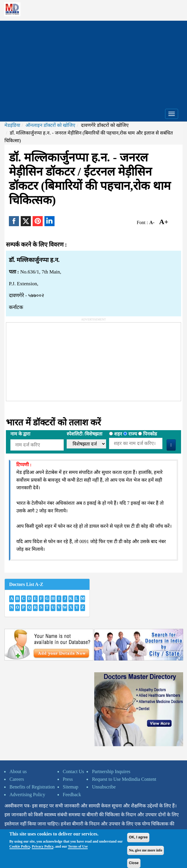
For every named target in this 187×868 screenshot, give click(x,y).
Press (68, 779)
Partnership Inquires (111, 771)
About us (18, 771)
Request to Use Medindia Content (124, 779)
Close (134, 863)
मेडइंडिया (12, 125)
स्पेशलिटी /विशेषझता (84, 433)
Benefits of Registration (32, 786)
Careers (16, 779)
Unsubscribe (104, 786)
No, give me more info (145, 850)
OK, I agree (138, 837)
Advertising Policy (27, 794)
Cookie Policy (19, 846)
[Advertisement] (93, 62)
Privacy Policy (42, 846)
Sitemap (70, 786)
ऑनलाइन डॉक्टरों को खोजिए (50, 125)
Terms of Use (78, 846)
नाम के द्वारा (20, 433)
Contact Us (73, 771)
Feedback (72, 794)
